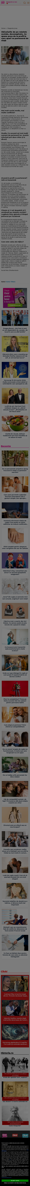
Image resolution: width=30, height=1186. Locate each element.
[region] (15, 1162)
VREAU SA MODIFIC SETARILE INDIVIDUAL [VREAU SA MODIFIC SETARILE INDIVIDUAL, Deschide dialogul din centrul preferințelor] (15, 1183)
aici (10, 1159)
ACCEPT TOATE (15, 1180)
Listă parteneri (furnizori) (6, 1177)
